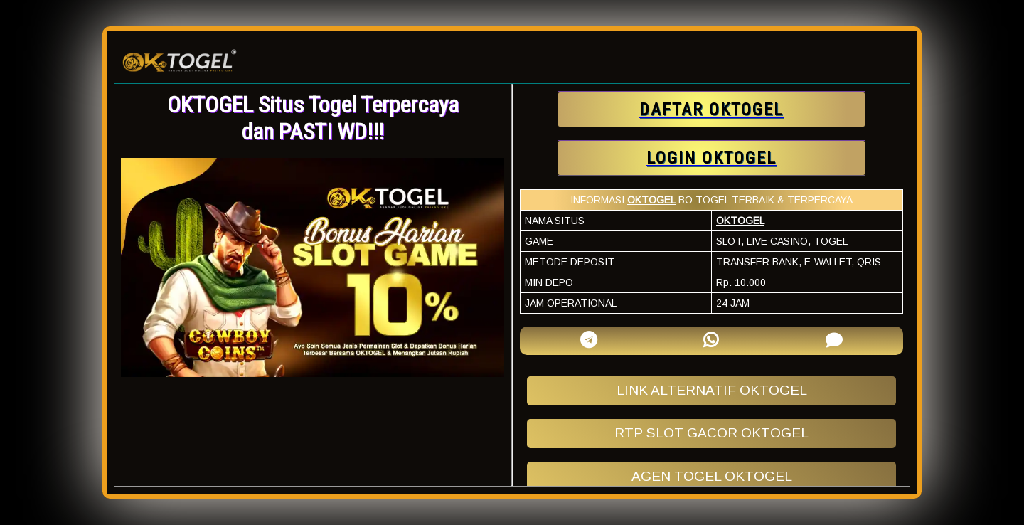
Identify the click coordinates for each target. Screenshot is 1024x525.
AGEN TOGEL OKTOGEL (711, 476)
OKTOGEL (651, 200)
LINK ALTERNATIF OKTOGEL (712, 390)
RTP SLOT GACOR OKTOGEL (711, 432)
